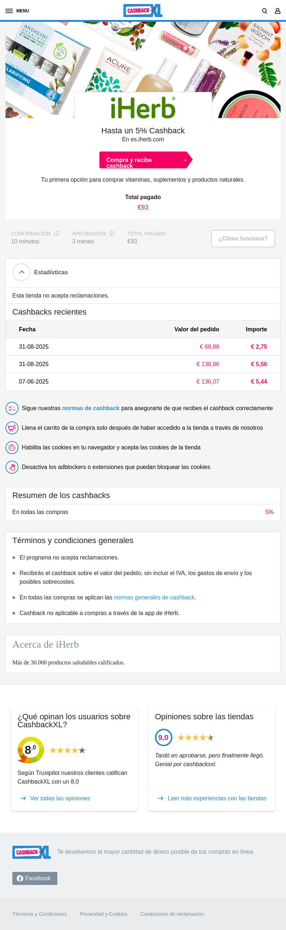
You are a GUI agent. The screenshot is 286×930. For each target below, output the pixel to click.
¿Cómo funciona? (243, 238)
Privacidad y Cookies (103, 914)
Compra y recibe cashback (129, 162)
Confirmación (31, 233)
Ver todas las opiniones (60, 798)
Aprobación (89, 233)
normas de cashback (90, 408)
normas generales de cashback (154, 597)
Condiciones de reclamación (172, 914)
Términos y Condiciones (39, 914)
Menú (17, 11)
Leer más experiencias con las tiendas (217, 798)
